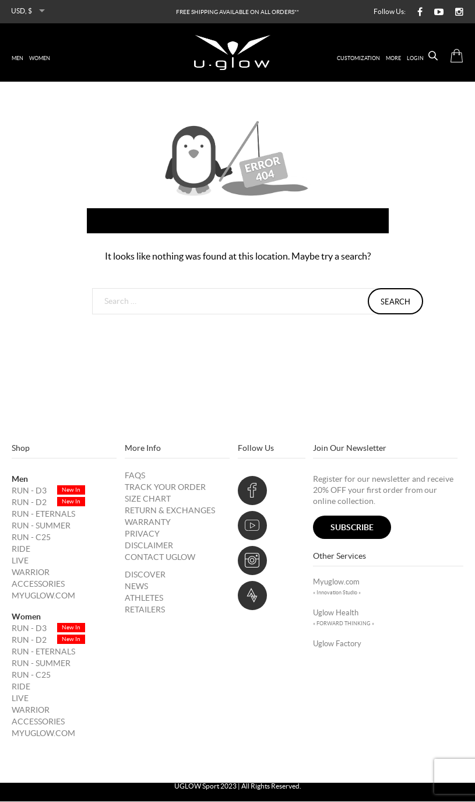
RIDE (21, 549)
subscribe (352, 528)
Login (415, 58)
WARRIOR (31, 573)
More (393, 58)
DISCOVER (145, 575)
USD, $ (21, 11)
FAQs (135, 476)
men (17, 58)
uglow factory (337, 644)
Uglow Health (343, 618)
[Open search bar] (424, 56)
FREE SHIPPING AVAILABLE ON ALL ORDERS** (237, 12)
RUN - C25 (31, 538)
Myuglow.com (43, 596)
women (39, 58)
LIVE (20, 561)
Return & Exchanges (170, 511)
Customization (358, 58)
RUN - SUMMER (41, 526)
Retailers (145, 610)
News (136, 587)
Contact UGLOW (160, 558)
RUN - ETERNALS (43, 514)
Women (26, 617)
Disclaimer (149, 546)
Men (20, 479)
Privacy (142, 534)
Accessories (38, 584)
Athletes (144, 598)
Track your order (165, 488)
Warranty (148, 523)
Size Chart (148, 499)
